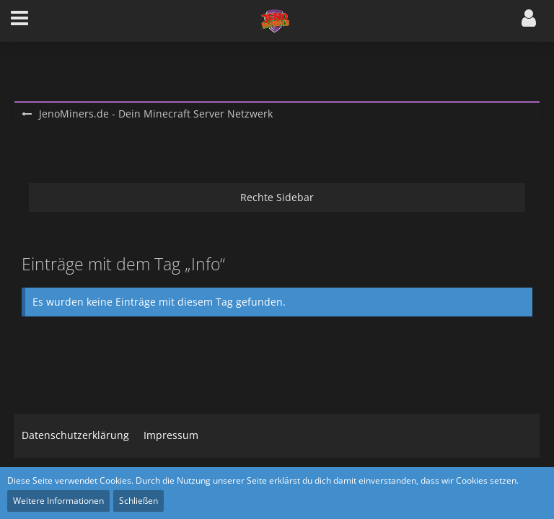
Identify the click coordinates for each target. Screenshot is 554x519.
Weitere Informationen (58, 500)
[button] (19, 20)
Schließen (138, 500)
